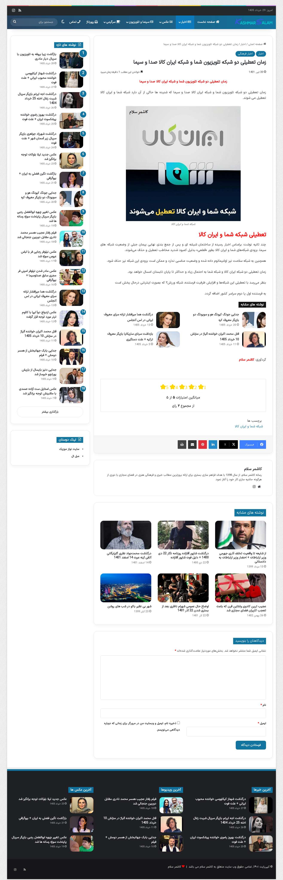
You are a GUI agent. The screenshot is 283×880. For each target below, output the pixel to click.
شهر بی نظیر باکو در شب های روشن (129, 606)
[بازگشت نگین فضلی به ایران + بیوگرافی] (71, 180)
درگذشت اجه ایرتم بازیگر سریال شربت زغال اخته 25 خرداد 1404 (37, 98)
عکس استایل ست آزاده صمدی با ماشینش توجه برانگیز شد (37, 391)
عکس (167, 22)
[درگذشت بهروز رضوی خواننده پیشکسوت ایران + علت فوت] (71, 121)
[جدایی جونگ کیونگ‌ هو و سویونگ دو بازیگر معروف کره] (254, 320)
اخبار (186, 22)
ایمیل (262, 723)
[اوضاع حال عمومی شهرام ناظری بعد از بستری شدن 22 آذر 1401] (183, 587)
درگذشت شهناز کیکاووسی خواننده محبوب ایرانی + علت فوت (38, 78)
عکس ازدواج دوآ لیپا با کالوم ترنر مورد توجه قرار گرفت (39, 314)
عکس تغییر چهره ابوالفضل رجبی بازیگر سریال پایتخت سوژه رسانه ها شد (36, 216)
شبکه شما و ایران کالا (249, 426)
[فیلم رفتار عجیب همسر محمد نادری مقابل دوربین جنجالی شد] (71, 239)
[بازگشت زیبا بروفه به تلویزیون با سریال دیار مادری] (71, 60)
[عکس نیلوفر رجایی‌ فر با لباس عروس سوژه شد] (71, 258)
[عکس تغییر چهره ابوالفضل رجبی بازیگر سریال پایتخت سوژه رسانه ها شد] (71, 218)
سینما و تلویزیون (141, 22)
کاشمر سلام (253, 469)
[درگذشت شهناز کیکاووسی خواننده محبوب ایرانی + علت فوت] (71, 79)
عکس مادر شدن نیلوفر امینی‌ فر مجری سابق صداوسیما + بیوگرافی (37, 275)
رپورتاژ (92, 22)
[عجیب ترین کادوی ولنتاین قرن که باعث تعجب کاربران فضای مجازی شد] (240, 587)
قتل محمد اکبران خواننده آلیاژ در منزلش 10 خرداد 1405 (38, 333)
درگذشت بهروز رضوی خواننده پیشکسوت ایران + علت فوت (38, 117)
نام (263, 705)
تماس (74, 22)
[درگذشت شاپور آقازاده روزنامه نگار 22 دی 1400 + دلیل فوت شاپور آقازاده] (183, 535)
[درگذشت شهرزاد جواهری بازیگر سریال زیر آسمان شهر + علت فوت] (71, 140)
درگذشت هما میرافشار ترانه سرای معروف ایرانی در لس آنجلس (39, 296)
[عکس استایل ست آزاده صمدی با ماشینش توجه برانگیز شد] (71, 395)
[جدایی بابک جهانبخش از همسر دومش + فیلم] (71, 357)
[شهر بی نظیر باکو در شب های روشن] (125, 587)
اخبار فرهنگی (245, 54)
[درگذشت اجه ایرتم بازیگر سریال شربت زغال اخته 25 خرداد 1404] (71, 100)
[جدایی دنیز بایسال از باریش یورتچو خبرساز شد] (71, 376)
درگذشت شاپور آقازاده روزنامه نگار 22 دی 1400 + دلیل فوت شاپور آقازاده (183, 555)
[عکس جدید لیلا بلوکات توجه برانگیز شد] (71, 161)
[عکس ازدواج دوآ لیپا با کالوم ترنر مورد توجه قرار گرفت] (71, 318)
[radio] (164, 386)
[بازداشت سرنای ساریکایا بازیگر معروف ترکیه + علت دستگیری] (168, 339)
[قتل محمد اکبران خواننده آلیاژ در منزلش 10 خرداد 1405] (254, 339)
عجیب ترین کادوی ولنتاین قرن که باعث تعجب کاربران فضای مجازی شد (241, 608)
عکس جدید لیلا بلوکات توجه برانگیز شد (42, 799)
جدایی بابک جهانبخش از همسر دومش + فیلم (130, 839)
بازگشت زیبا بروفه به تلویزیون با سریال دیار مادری (36, 56)
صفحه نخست (208, 22)
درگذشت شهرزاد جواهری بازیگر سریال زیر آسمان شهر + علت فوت (37, 138)
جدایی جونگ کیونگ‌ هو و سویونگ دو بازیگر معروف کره (38, 195)
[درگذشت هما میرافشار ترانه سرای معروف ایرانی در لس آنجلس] (168, 320)
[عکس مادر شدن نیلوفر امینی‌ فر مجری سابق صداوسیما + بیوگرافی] (71, 277)
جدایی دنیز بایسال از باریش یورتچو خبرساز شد (39, 372)
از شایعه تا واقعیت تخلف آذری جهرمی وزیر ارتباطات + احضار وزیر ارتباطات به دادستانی (242, 557)
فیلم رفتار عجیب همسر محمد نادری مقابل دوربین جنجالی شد (36, 235)
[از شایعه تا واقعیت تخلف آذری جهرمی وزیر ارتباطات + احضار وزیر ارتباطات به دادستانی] (240, 535)
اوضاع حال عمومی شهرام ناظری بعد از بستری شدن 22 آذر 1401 (185, 608)
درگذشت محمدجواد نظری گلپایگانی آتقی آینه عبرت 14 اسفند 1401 (129, 555)
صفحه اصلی (257, 44)
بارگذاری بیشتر (50, 412)
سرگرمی (113, 22)
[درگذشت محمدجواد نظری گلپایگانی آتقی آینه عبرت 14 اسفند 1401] (125, 535)
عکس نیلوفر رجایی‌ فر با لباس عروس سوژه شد (38, 254)
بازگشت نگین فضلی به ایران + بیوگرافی (43, 818)
